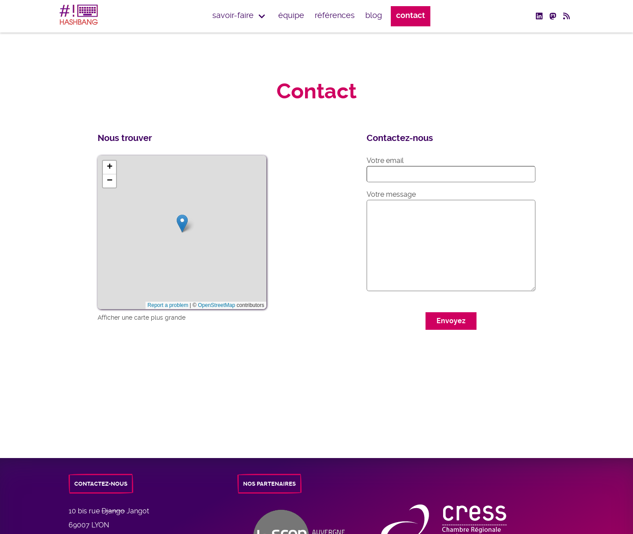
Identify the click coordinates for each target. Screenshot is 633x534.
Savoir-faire (233, 15)
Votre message (391, 194)
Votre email (385, 160)
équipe (291, 15)
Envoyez (451, 321)
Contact (410, 15)
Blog (373, 15)
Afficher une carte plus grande (142, 317)
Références (335, 15)
